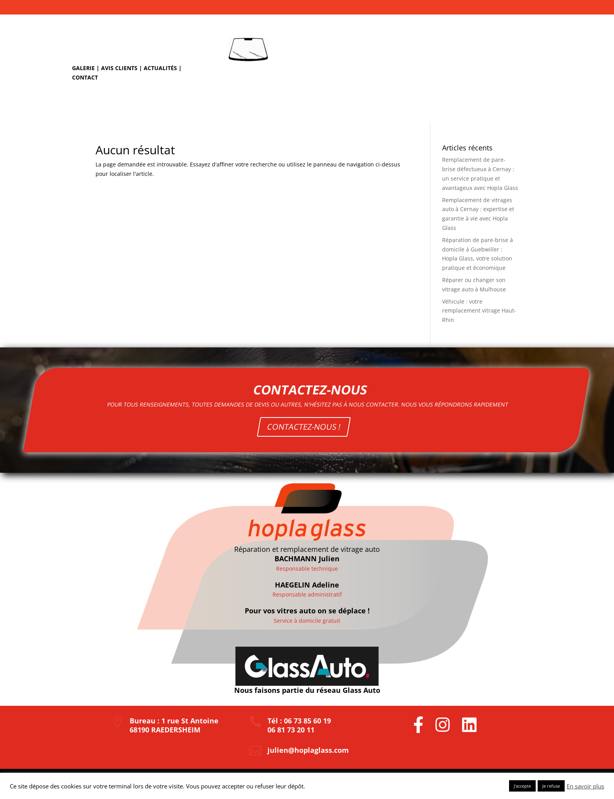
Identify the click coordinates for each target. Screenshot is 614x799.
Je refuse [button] (551, 786)
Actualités (160, 68)
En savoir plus (585, 786)
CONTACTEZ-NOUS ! (305, 418)
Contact (85, 77)
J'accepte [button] (522, 786)
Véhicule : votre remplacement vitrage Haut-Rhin (479, 311)
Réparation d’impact (325, 108)
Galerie (83, 68)
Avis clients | (122, 68)
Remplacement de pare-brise (408, 108)
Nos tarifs (476, 108)
